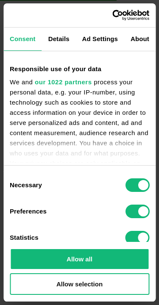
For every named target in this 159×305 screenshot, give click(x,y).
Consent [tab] (23, 38)
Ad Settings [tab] (100, 38)
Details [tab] (59, 38)
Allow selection (79, 284)
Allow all (79, 259)
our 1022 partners (63, 82)
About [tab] (140, 38)
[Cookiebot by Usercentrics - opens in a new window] (113, 15)
